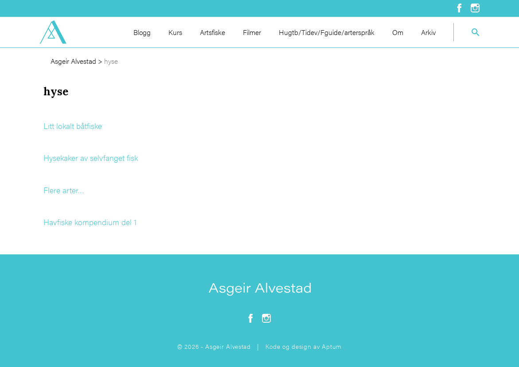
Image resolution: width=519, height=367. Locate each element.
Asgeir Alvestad (73, 61)
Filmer (252, 32)
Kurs (175, 32)
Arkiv (428, 32)
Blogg (142, 32)
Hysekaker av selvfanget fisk (90, 157)
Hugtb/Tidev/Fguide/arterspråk (327, 32)
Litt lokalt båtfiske (72, 125)
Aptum (332, 346)
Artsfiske (212, 32)
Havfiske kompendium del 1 (90, 221)
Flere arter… (63, 189)
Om (397, 32)
